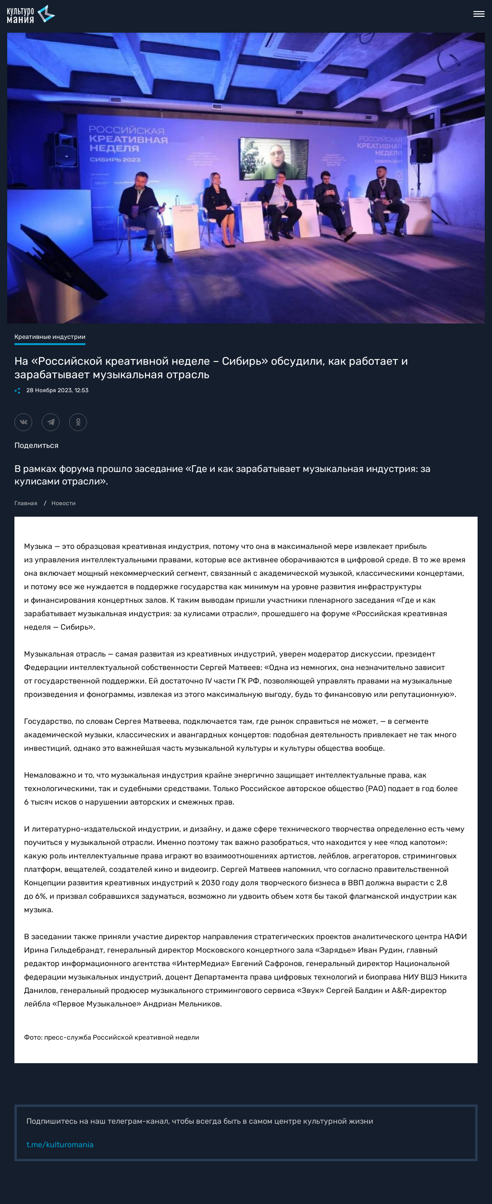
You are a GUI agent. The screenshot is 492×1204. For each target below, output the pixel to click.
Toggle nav (479, 14)
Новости (63, 503)
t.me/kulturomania (60, 1144)
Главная (25, 503)
